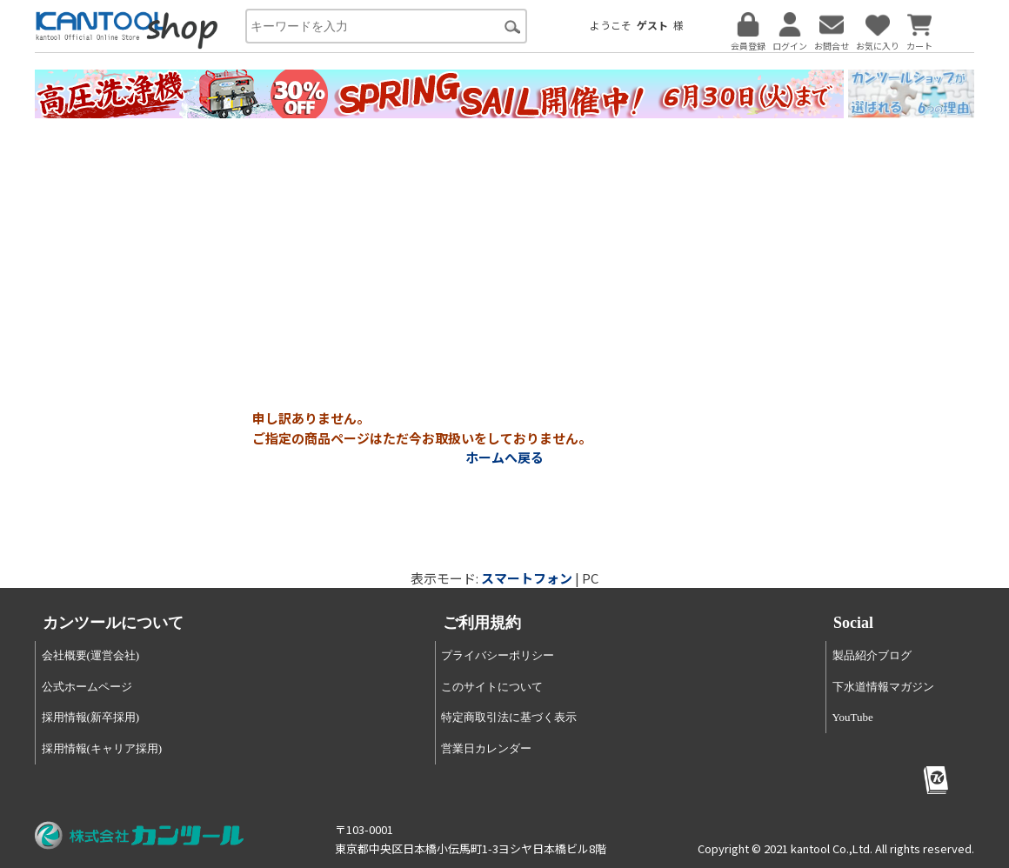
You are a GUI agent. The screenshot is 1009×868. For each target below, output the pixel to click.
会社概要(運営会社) (91, 655)
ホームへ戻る (504, 457)
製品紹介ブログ (872, 655)
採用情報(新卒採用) (91, 717)
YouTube (852, 717)
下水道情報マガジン (883, 686)
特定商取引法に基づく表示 (509, 717)
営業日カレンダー (486, 748)
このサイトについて (492, 686)
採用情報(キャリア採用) (102, 748)
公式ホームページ (87, 686)
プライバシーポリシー (497, 655)
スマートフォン (526, 578)
